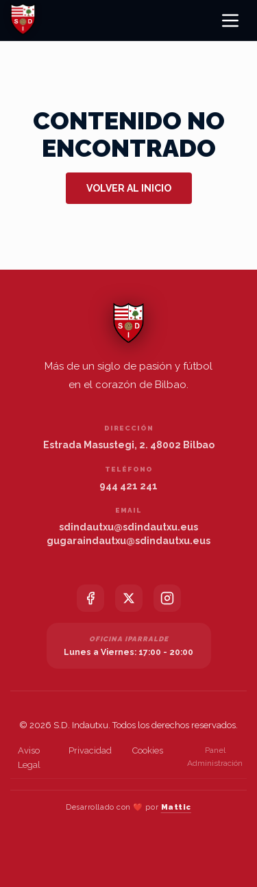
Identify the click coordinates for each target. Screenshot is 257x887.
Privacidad (90, 750)
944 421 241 (128, 485)
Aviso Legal (29, 757)
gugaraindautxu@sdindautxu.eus (128, 540)
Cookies (147, 750)
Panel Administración (215, 756)
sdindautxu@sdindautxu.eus (128, 527)
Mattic (176, 807)
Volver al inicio (128, 188)
